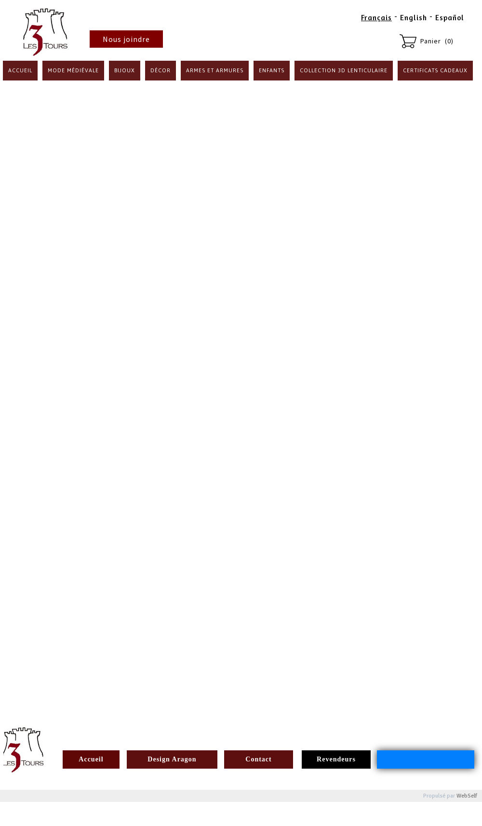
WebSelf (466, 795)
